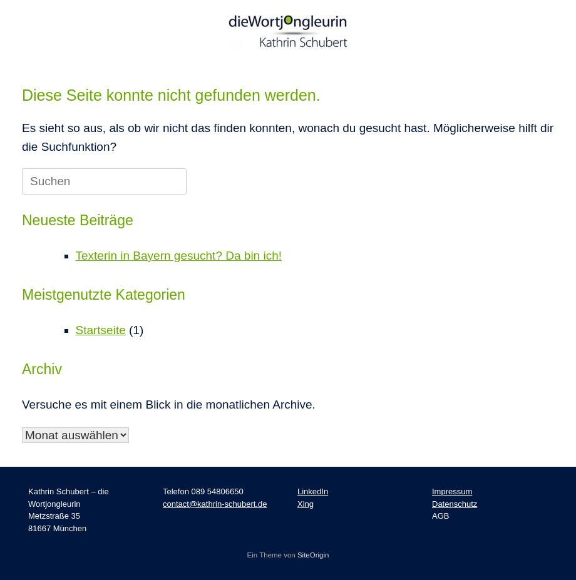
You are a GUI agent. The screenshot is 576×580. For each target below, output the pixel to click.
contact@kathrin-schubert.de (215, 504)
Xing (305, 504)
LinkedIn (312, 491)
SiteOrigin (313, 555)
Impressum (452, 491)
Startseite (101, 330)
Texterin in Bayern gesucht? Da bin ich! (179, 255)
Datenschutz (454, 504)
